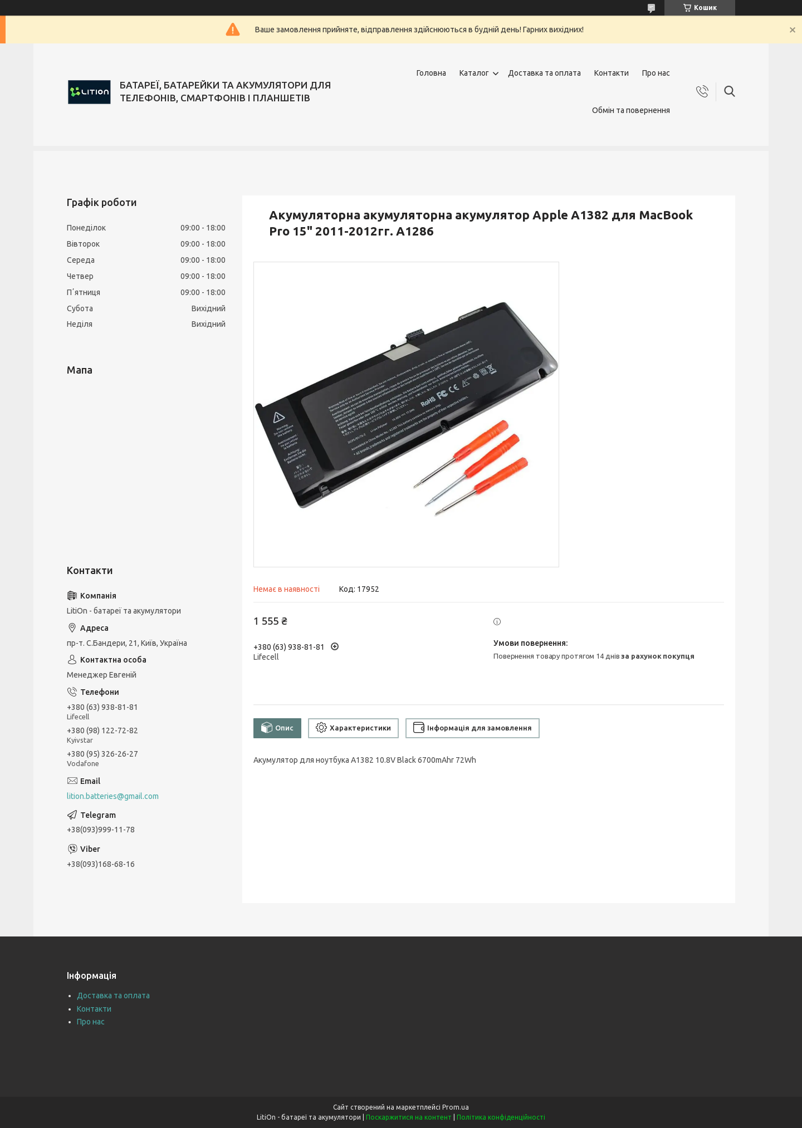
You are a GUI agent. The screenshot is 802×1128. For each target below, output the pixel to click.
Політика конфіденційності (501, 1117)
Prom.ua (455, 1107)
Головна (431, 72)
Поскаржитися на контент (409, 1117)
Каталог (474, 72)
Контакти (611, 72)
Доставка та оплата (544, 72)
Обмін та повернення (631, 110)
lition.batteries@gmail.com (113, 796)
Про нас (656, 72)
